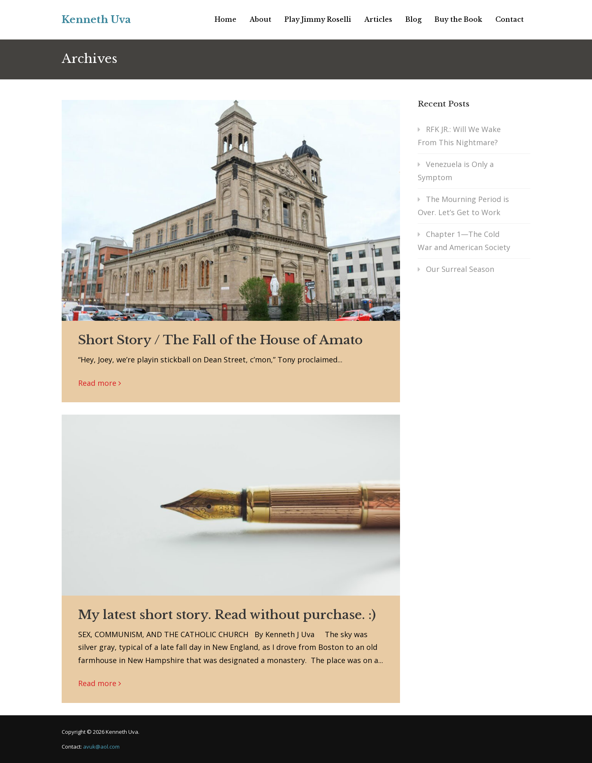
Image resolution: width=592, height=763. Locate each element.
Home (225, 19)
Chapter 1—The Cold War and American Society (464, 241)
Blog (413, 19)
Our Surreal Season (460, 269)
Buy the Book (458, 19)
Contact (509, 19)
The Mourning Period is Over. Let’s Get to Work (463, 206)
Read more (97, 383)
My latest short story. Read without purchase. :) (227, 614)
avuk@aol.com (101, 746)
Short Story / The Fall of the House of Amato (220, 340)
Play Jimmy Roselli (317, 19)
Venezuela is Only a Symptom (456, 171)
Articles (378, 19)
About (260, 19)
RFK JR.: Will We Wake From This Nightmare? (459, 136)
